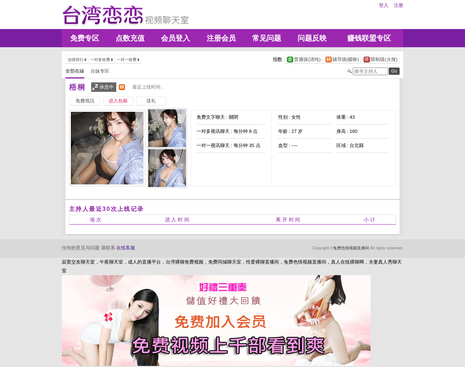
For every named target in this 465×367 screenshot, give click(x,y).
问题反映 (312, 38)
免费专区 (84, 38)
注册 (398, 5)
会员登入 (175, 38)
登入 (383, 5)
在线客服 (125, 247)
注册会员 (221, 38)
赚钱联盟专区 (369, 38)
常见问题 (266, 38)
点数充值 (130, 38)
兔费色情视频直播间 (351, 248)
